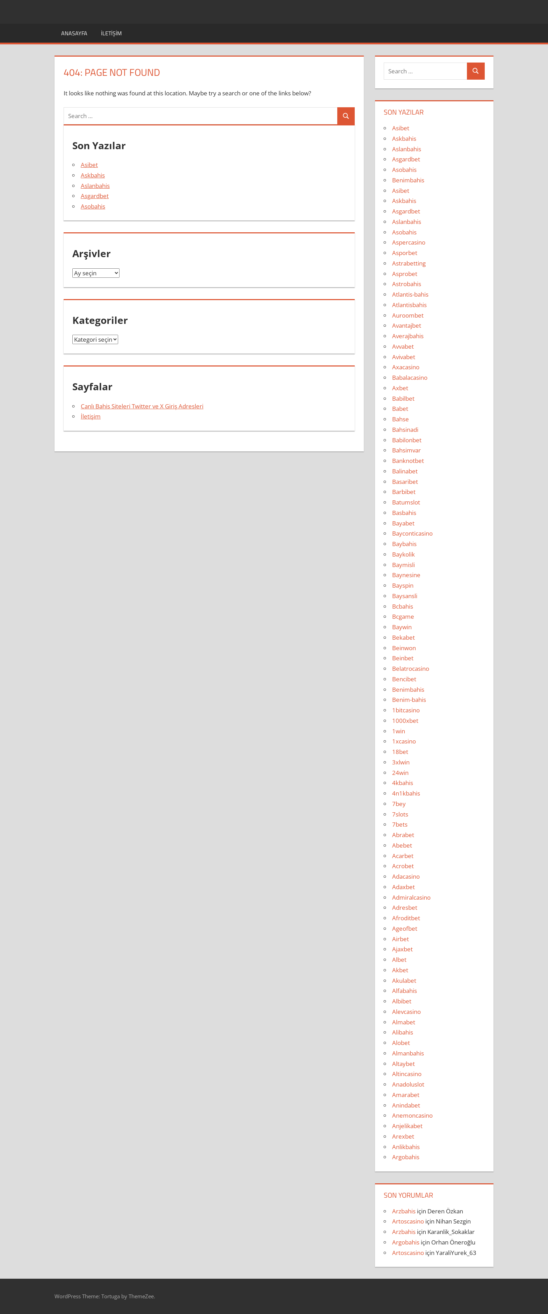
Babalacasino (409, 377)
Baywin (402, 627)
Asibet (89, 165)
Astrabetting (409, 263)
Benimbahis (408, 180)
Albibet (401, 1001)
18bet (400, 752)
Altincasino (406, 1074)
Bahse (400, 419)
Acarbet (402, 856)
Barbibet (404, 492)
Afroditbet (406, 918)
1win (398, 731)
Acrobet (403, 866)
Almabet (403, 1022)
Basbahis (404, 513)
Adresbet (404, 907)
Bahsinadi (405, 430)
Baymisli (403, 565)
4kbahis (402, 783)
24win (400, 773)
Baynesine (406, 575)
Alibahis (402, 1032)
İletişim (111, 33)
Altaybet (403, 1064)
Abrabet (403, 835)
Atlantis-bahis (410, 294)
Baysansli (404, 596)
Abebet (402, 845)
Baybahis (404, 544)
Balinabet (405, 471)
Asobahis (93, 206)
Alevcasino (406, 1012)
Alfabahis (404, 991)
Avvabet (403, 346)
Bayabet (403, 523)
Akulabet (404, 981)
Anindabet (406, 1105)
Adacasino (406, 876)
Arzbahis (404, 1211)
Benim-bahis (409, 700)
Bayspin (402, 585)
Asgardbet (95, 196)
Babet (400, 409)
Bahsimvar (406, 450)
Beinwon (404, 648)
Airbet (400, 939)
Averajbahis (408, 336)
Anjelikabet (407, 1126)
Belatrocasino (410, 669)
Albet (399, 960)
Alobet (401, 1043)
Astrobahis (406, 284)
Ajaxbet (402, 949)
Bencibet (404, 679)
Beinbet (402, 658)
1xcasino (404, 741)
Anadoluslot (408, 1084)
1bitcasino (406, 710)
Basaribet (405, 482)
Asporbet (404, 253)
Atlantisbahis (409, 305)
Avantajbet (406, 325)
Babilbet (403, 398)
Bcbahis (402, 606)
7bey (399, 804)
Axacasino (405, 367)
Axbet (400, 388)
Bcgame (403, 616)
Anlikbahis (406, 1147)
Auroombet (408, 315)
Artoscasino (408, 1221)
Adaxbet (403, 887)
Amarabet (405, 1095)
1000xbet (405, 721)
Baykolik (403, 554)
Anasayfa (74, 33)
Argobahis (405, 1157)
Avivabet (403, 357)
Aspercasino (408, 242)
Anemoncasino (412, 1115)
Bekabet (403, 637)
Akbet (400, 970)
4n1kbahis (406, 793)
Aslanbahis (95, 186)
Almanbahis (408, 1053)
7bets (400, 824)
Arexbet (403, 1136)
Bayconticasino (412, 533)
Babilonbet (406, 440)
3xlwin (401, 762)
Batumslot (406, 502)
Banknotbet (408, 461)
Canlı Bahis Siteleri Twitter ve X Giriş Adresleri (142, 406)
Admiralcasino (411, 897)
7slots (400, 814)
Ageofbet (404, 928)
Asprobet (404, 274)
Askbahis (93, 175)
